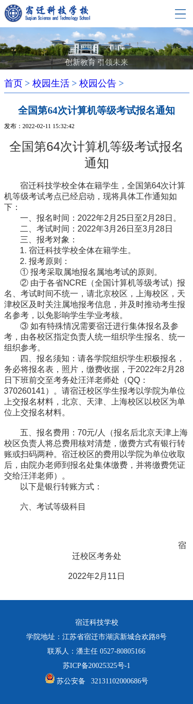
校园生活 (50, 83)
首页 (13, 83)
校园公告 (97, 83)
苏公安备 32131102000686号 (102, 681)
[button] (80, 52)
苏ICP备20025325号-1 (96, 666)
